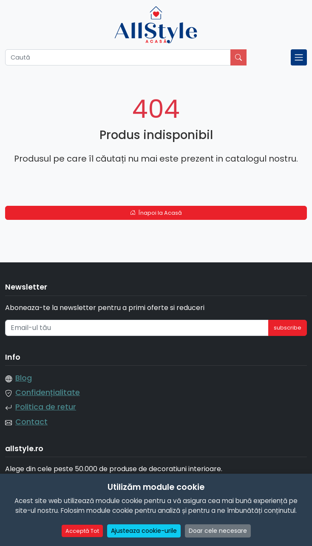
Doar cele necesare (218, 530)
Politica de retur (45, 407)
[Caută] (118, 57)
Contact (31, 422)
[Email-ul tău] (137, 328)
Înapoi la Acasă (156, 212)
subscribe (287, 327)
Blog (23, 378)
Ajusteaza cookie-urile (144, 530)
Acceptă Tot (82, 531)
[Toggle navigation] (299, 57)
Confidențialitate (47, 392)
